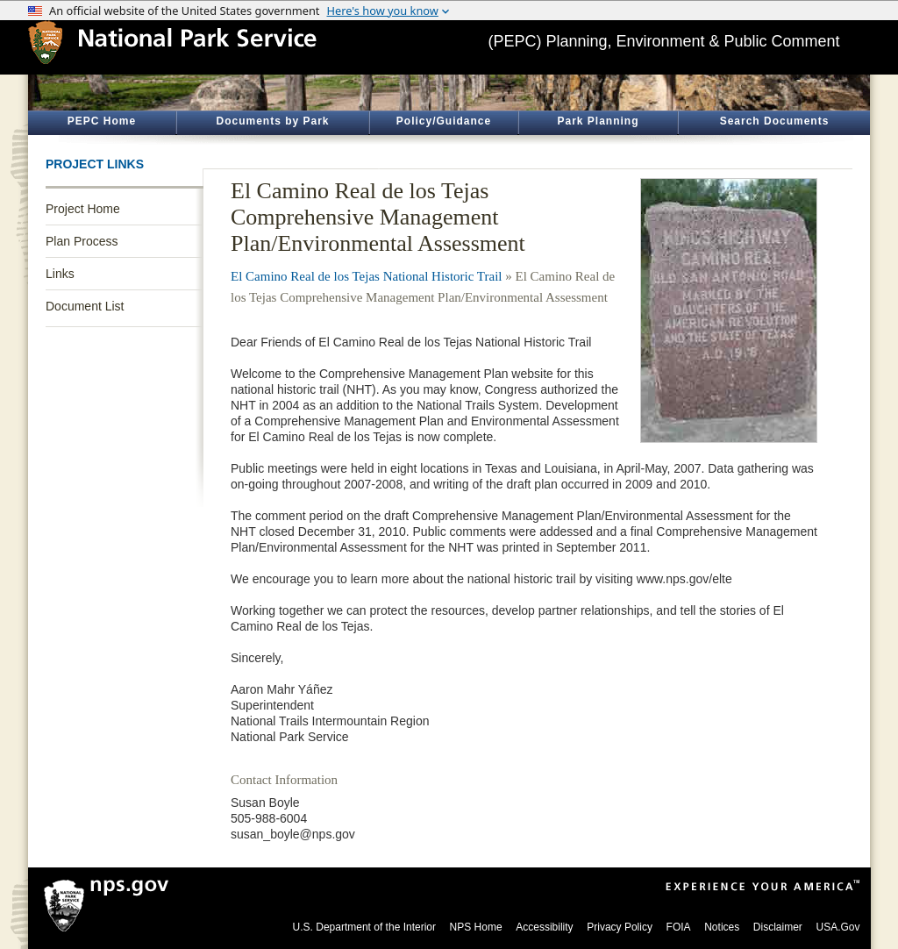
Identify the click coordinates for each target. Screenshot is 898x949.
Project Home (83, 209)
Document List (85, 306)
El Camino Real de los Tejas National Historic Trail (366, 276)
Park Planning (597, 121)
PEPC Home (102, 121)
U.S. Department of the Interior (364, 927)
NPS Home (476, 927)
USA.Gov (837, 927)
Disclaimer (777, 927)
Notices (721, 927)
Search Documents (775, 121)
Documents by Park (272, 121)
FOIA (678, 927)
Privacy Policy (619, 927)
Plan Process (82, 241)
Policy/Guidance (443, 121)
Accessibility (544, 927)
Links (60, 274)
